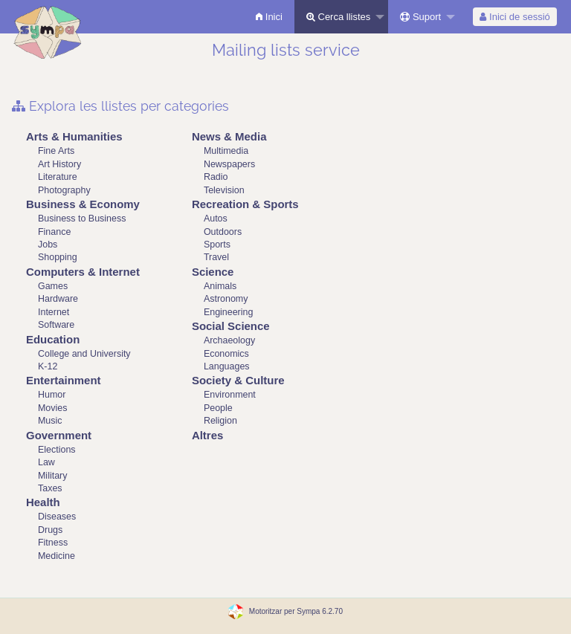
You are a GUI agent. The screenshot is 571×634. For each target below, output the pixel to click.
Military (52, 475)
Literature (57, 177)
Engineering (228, 312)
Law (46, 462)
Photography (64, 190)
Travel (216, 257)
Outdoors (223, 232)
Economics (226, 354)
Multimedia (226, 151)
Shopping (57, 257)
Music (50, 420)
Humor (51, 394)
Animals (220, 286)
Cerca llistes (338, 16)
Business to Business (82, 218)
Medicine (56, 556)
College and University (84, 354)
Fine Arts (56, 151)
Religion (220, 420)
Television (224, 190)
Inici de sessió (514, 16)
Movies (52, 408)
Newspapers (229, 164)
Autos (216, 218)
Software (56, 325)
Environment (230, 394)
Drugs (50, 530)
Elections (57, 449)
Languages (227, 366)
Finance (54, 232)
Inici (269, 16)
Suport (420, 16)
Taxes (50, 488)
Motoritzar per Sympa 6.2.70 (296, 611)
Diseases (57, 516)
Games (53, 286)
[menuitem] (269, 16)
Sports (217, 244)
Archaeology (229, 340)
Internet (53, 312)
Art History (59, 164)
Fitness (53, 542)
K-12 (47, 366)
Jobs (47, 244)
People (218, 408)
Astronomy (226, 299)
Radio (216, 177)
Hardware (58, 299)
